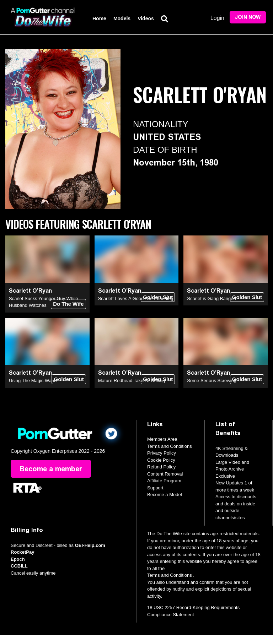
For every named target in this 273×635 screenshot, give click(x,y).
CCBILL (19, 566)
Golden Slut (158, 297)
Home (99, 18)
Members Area (162, 439)
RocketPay (22, 552)
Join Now (248, 17)
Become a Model (164, 494)
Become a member (51, 469)
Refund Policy (161, 467)
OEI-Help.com (90, 545)
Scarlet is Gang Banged (211, 298)
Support (155, 487)
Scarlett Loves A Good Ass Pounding (135, 298)
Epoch (18, 559)
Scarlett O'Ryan (30, 290)
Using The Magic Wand (33, 380)
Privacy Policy (161, 453)
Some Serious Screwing (211, 380)
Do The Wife (68, 304)
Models (121, 18)
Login (217, 18)
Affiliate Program (164, 480)
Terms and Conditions (169, 446)
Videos (146, 18)
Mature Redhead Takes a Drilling (131, 380)
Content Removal (165, 474)
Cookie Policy (161, 460)
